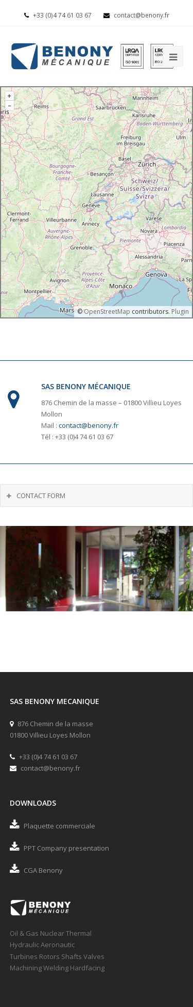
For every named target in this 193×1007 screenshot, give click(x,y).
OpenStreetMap (107, 311)
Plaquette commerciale (52, 825)
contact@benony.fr (136, 15)
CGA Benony (36, 870)
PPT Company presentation (59, 848)
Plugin (179, 311)
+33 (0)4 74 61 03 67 (58, 15)
